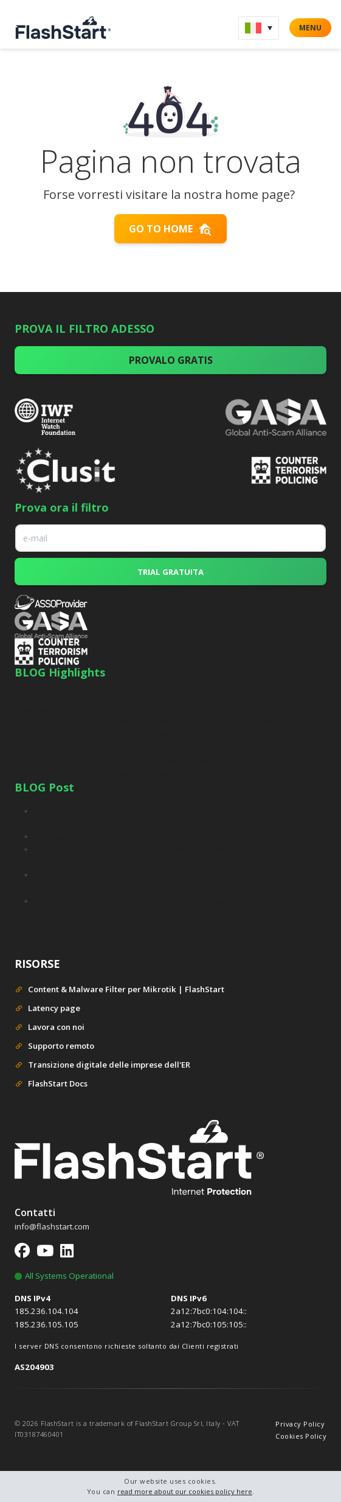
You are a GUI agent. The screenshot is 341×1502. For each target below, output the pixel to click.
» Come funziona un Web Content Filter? (88, 747)
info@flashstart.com (52, 1226)
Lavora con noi (49, 1027)
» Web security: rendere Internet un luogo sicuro (103, 708)
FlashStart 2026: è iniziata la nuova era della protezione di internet (157, 836)
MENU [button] (310, 28)
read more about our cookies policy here (184, 1491)
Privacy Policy (300, 1423)
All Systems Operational (64, 1275)
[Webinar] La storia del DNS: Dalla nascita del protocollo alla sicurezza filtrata (175, 900)
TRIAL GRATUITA (170, 571)
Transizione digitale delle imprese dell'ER (102, 1065)
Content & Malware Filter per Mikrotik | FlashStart (119, 990)
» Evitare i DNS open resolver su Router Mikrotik (102, 734)
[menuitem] (258, 28)
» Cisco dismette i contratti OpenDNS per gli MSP (103, 695)
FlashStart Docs (51, 1084)
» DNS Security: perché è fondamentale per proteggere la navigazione (144, 721)
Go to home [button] (170, 228)
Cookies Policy (300, 1436)
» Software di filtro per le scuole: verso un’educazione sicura (125, 760)
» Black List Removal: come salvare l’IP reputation (104, 773)
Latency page (47, 1009)
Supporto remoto (54, 1046)
